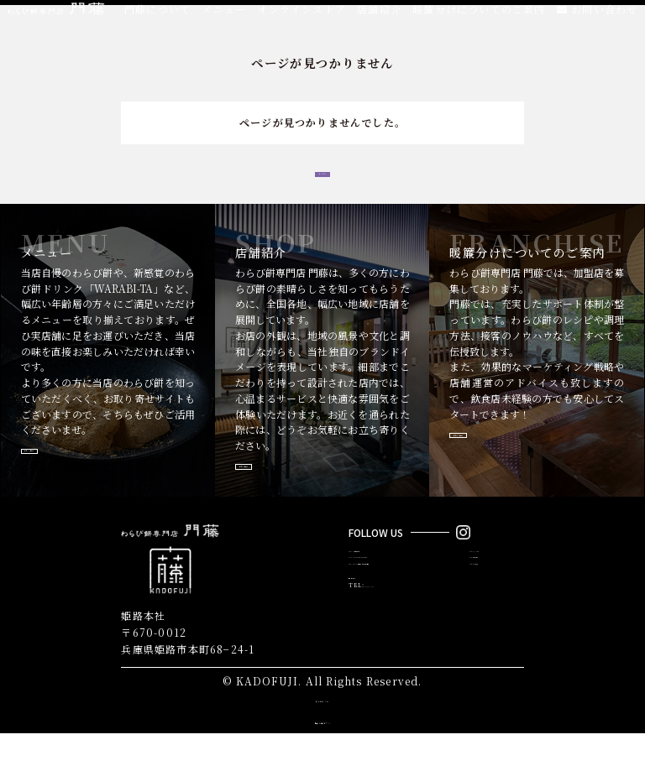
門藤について (153, 16)
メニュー (220, 16)
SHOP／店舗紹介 (492, 607)
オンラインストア (298, 16)
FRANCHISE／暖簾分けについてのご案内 (404, 620)
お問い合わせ (597, 16)
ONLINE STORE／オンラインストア (397, 607)
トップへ (323, 182)
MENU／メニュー (493, 593)
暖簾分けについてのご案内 (478, 16)
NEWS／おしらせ (492, 620)
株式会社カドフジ (322, 758)
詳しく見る (69, 478)
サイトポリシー (322, 736)
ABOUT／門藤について (380, 593)
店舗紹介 (377, 16)
